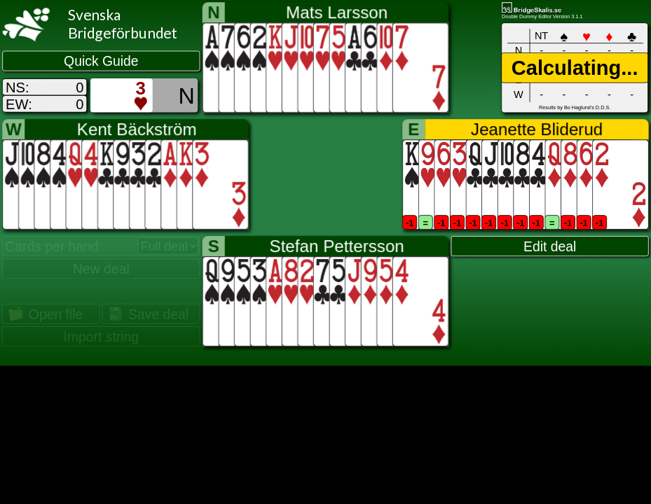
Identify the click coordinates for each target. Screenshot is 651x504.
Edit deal (549, 246)
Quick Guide (101, 61)
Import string (101, 336)
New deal (101, 268)
